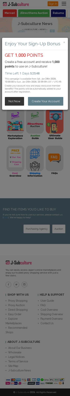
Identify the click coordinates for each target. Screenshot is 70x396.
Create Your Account (46, 101)
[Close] (64, 42)
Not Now (14, 101)
